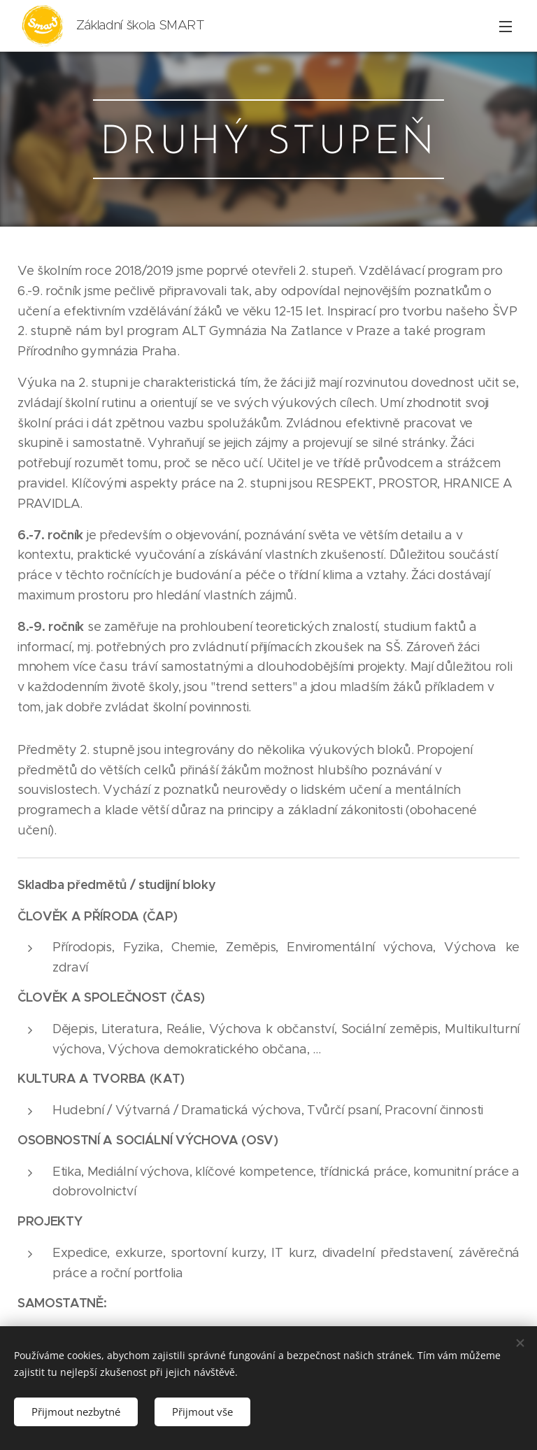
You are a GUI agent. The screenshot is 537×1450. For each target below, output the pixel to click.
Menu (505, 26)
